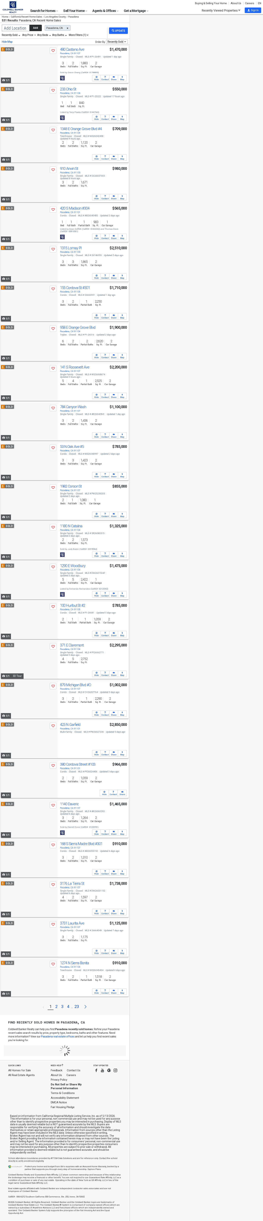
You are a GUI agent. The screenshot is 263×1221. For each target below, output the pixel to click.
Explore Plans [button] (94, 1169)
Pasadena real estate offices (58, 1036)
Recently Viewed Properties (221, 10)
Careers (249, 3)
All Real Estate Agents (21, 1075)
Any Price (27, 35)
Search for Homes (44, 11)
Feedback (56, 1070)
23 (77, 1006)
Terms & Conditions (63, 1093)
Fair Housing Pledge (63, 1107)
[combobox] (11, 35)
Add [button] (35, 27)
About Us (236, 3)
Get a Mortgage (136, 11)
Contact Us (73, 1070)
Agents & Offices (105, 11)
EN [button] (259, 3)
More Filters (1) (77, 35)
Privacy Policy (59, 1079)
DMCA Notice (59, 1102)
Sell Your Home (75, 11)
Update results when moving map (157, 20)
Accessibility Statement (65, 1097)
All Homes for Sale (19, 1070)
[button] (253, 10)
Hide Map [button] (7, 41)
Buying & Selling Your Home (211, 3)
